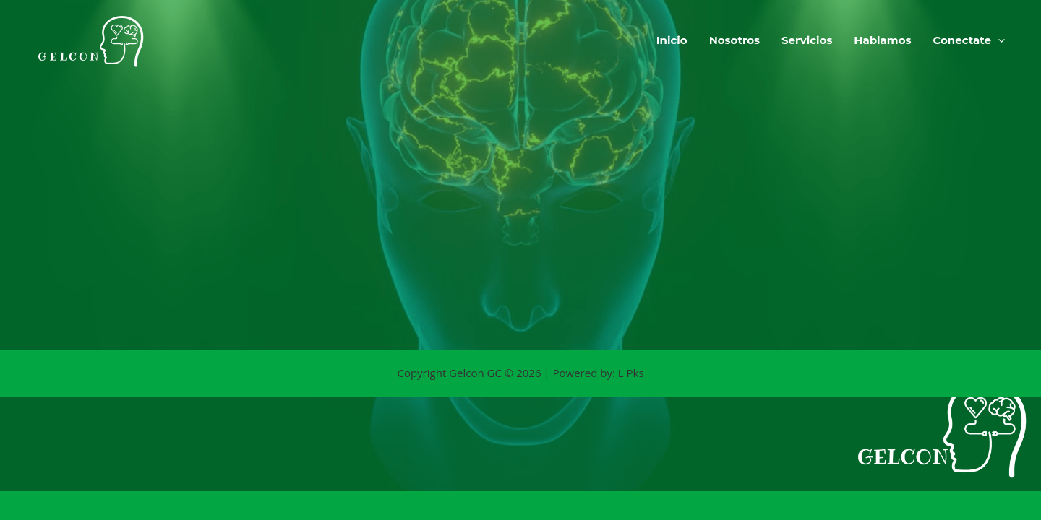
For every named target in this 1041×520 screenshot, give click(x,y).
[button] (998, 41)
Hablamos (882, 40)
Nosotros (734, 40)
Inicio (671, 40)
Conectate (969, 41)
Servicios (806, 40)
